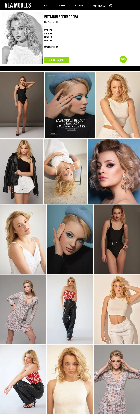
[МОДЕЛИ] (62, 5)
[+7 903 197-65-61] (103, 5)
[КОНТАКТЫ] (79, 5)
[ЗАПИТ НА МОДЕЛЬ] (56, 60)
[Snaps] (123, 59)
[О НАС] (45, 5)
